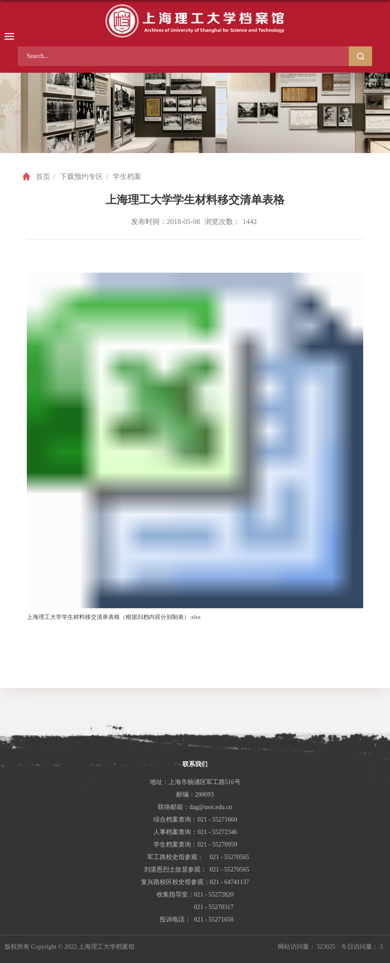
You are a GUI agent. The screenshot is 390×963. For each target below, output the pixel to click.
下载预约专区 (81, 176)
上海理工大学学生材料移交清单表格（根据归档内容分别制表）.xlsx (114, 617)
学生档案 (127, 176)
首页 (43, 176)
